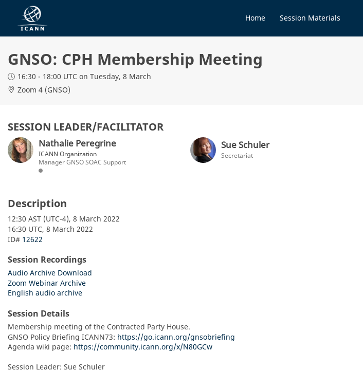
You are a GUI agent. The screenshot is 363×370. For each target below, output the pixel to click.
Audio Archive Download (50, 273)
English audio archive (45, 293)
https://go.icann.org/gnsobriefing (176, 337)
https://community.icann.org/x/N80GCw (143, 346)
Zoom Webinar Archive (47, 283)
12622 (32, 239)
